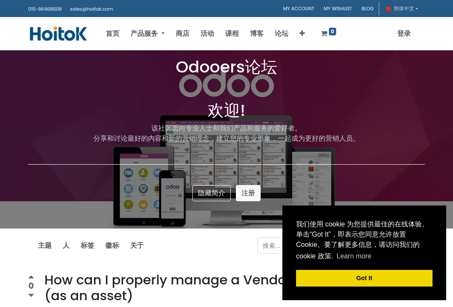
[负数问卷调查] (31, 295)
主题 (45, 245)
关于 (137, 245)
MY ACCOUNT (298, 8)
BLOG (368, 8)
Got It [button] (364, 278)
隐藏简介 (211, 193)
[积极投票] (31, 278)
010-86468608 (45, 9)
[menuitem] (114, 33)
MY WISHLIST (338, 8)
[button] (304, 33)
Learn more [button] (354, 256)
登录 (402, 33)
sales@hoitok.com (91, 9)
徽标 (112, 245)
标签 (87, 245)
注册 (248, 193)
